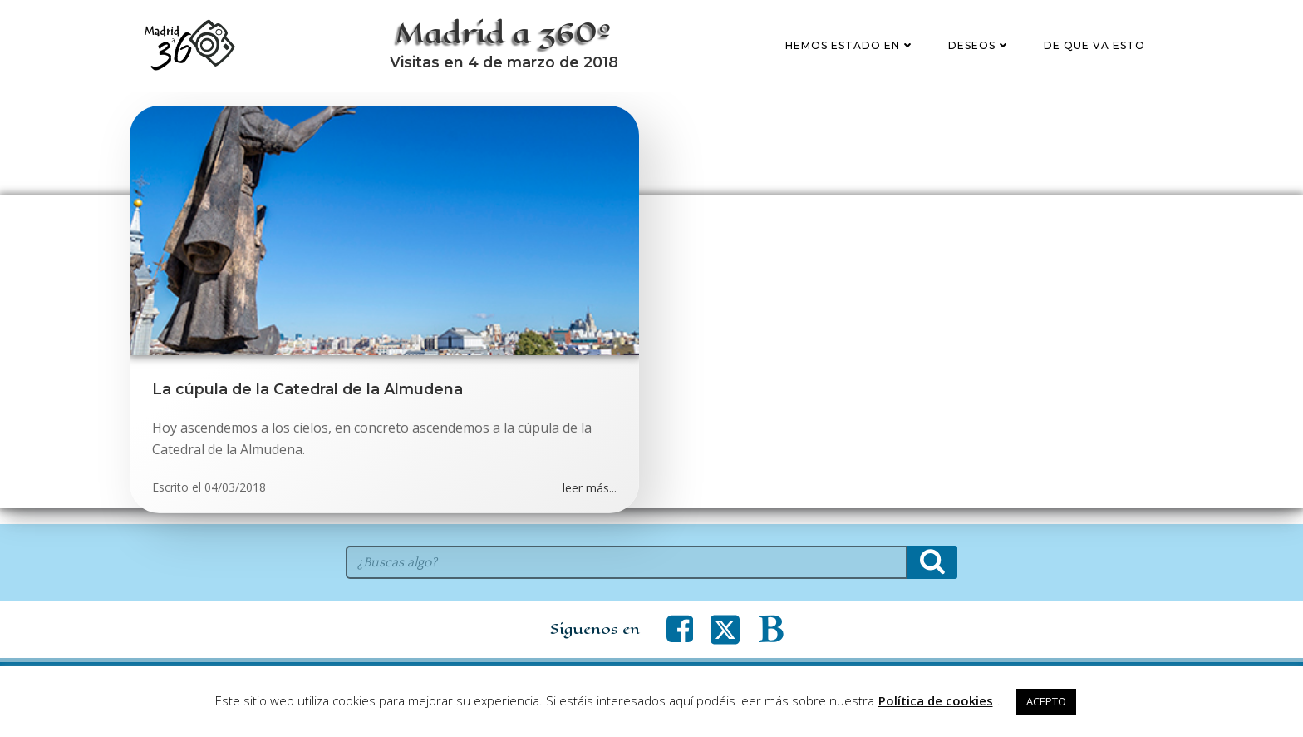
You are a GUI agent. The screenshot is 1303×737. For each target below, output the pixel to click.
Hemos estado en (852, 53)
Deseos (981, 53)
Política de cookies (935, 700)
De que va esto (1096, 53)
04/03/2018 (235, 503)
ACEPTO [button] (1046, 701)
